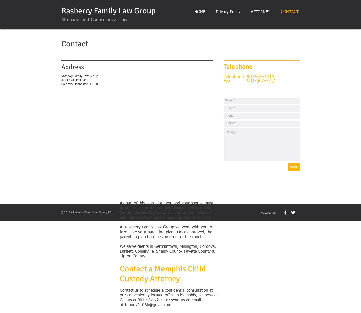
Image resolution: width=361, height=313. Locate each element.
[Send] (294, 167)
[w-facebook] (285, 212)
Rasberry (76, 11)
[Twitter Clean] (293, 212)
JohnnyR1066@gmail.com (147, 305)
